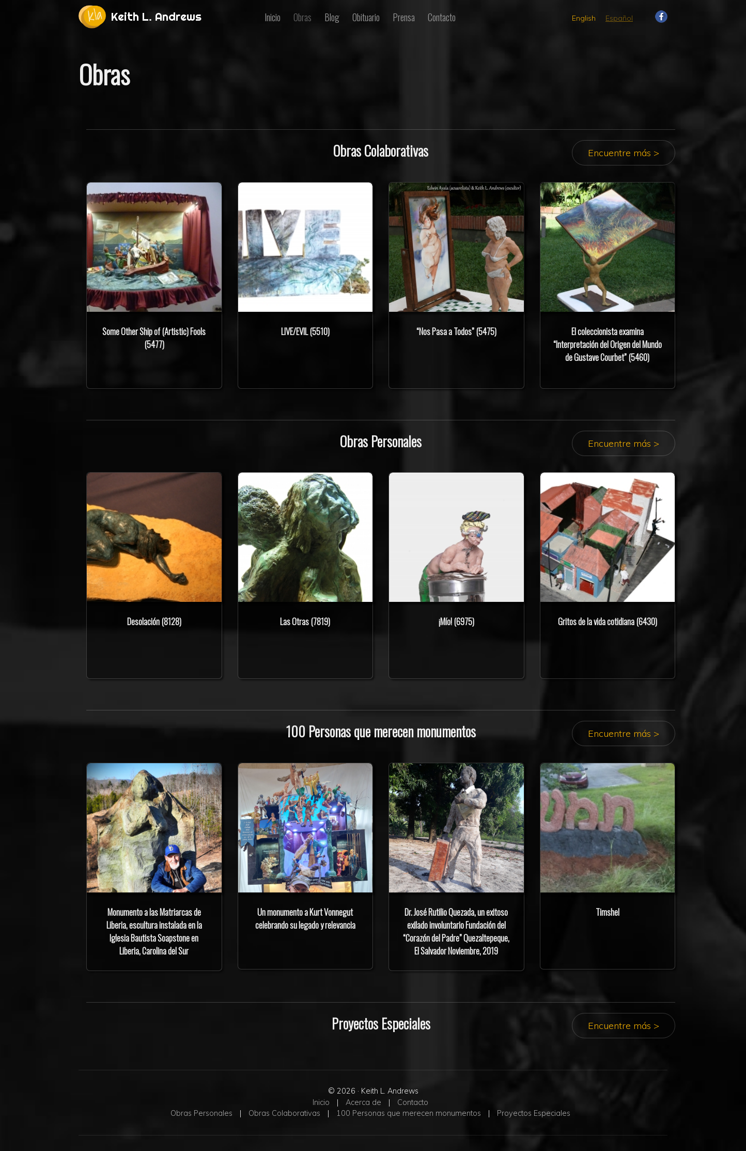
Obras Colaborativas (284, 1113)
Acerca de (363, 1102)
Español (619, 18)
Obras (302, 17)
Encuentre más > (623, 153)
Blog (331, 17)
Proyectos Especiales (533, 1113)
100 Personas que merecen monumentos (408, 1113)
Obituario (366, 17)
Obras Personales (201, 1113)
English (584, 18)
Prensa (404, 17)
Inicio (273, 17)
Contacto (442, 17)
